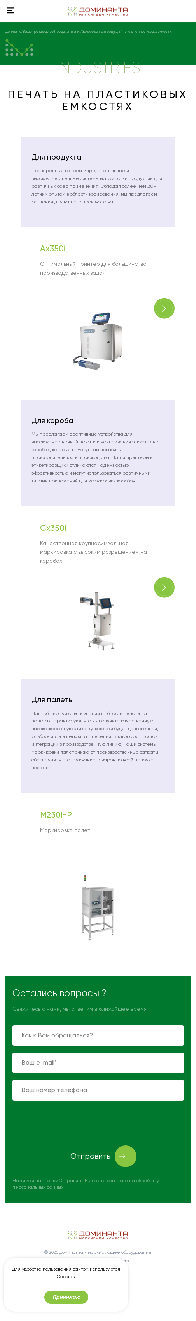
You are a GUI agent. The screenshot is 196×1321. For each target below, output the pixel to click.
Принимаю (66, 1297)
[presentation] (71, 1122)
